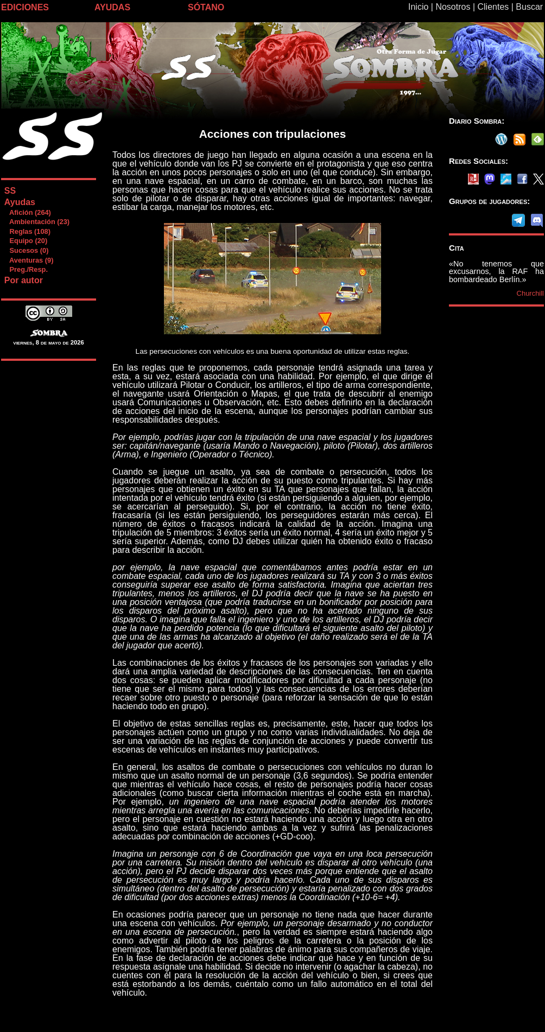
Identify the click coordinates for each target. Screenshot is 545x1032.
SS (10, 190)
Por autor (23, 280)
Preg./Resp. (26, 269)
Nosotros (452, 6)
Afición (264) (27, 212)
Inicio (418, 6)
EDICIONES (25, 7)
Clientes (493, 6)
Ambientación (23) (36, 222)
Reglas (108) (27, 231)
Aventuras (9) (29, 260)
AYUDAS (112, 7)
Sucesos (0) (26, 250)
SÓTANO (206, 7)
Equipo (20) (25, 241)
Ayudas (19, 202)
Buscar (529, 6)
